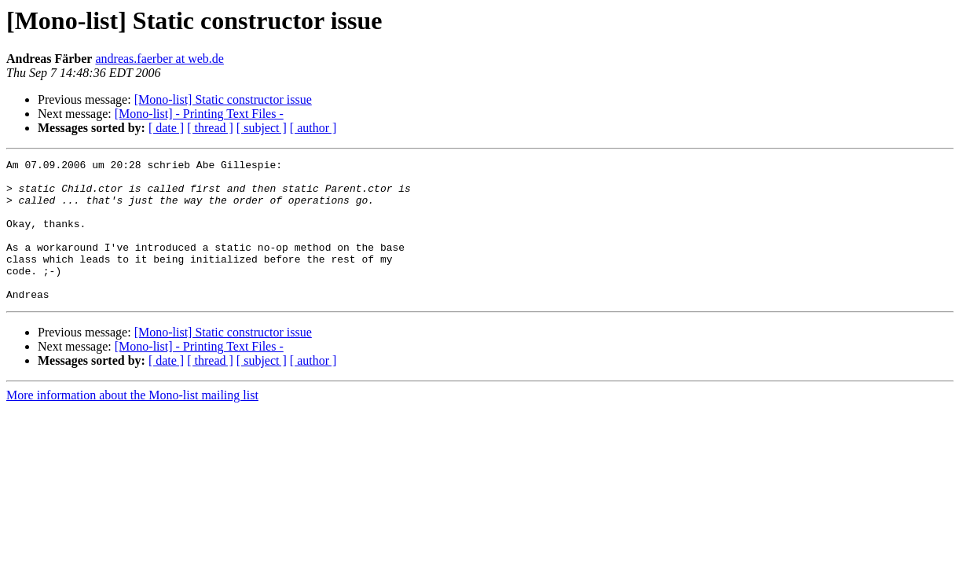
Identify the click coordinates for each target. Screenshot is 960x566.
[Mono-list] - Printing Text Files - (199, 113)
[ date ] (166, 127)
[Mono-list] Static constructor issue (223, 99)
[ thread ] (210, 127)
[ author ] (313, 127)
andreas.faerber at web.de (159, 58)
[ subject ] (261, 127)
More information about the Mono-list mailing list (132, 423)
